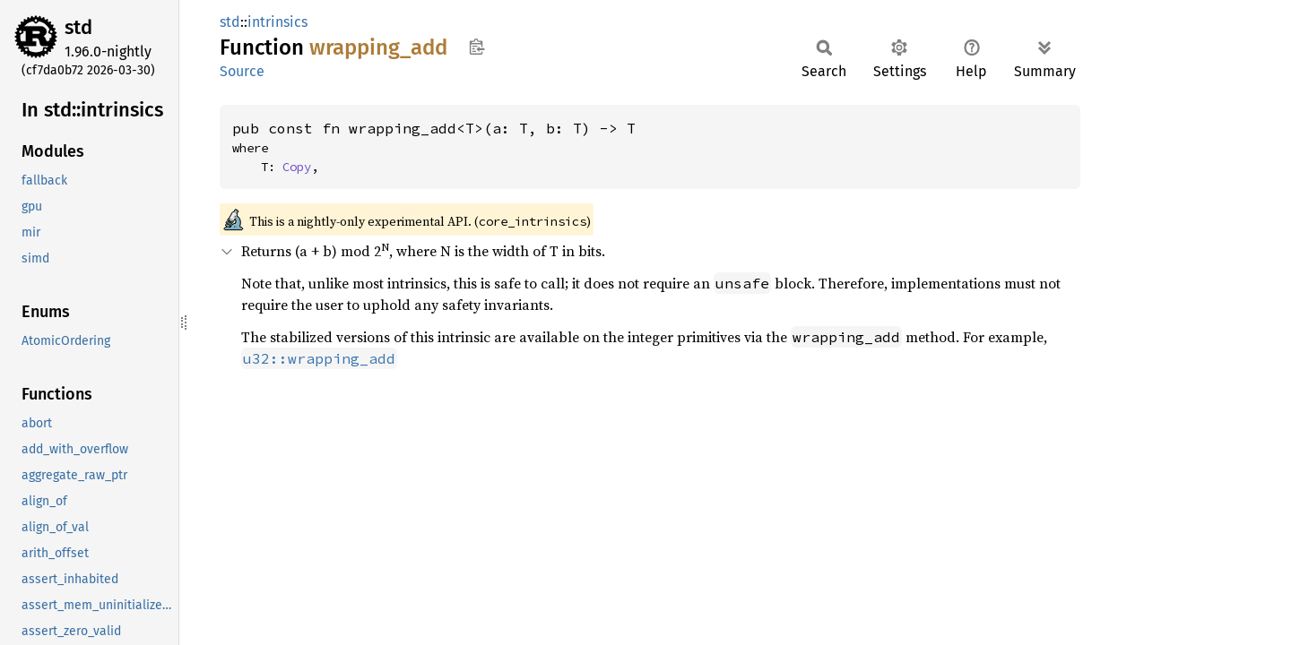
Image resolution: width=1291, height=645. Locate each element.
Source (242, 71)
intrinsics (277, 21)
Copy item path (476, 46)
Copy (296, 167)
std (78, 27)
